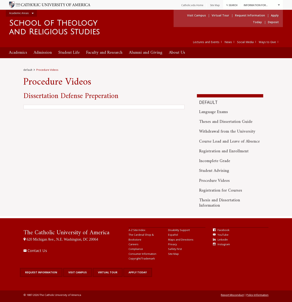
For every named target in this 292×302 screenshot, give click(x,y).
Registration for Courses (220, 190)
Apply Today (138, 272)
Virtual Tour (107, 272)
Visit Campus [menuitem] (196, 15)
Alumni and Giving (145, 52)
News (228, 42)
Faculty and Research (104, 52)
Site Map (173, 254)
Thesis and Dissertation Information (219, 202)
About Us (177, 52)
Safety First (175, 249)
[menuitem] (231, 5)
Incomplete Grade (214, 161)
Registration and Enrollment (224, 151)
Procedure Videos (47, 70)
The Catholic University (67, 232)
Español (173, 235)
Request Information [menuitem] (250, 15)
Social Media (245, 42)
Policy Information (257, 295)
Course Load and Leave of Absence (229, 141)
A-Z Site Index (137, 230)
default (27, 70)
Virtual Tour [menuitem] (220, 15)
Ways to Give (267, 42)
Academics (18, 52)
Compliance (136, 249)
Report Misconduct (232, 295)
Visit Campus (77, 272)
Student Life (69, 52)
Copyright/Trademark (142, 258)
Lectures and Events (206, 42)
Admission (43, 52)
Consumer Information (142, 254)
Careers (133, 244)
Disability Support (179, 230)
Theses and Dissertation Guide (225, 121)
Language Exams (213, 112)
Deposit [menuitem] (273, 22)
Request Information (41, 272)
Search (231, 5)
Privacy (172, 244)
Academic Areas (21, 13)
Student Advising (214, 170)
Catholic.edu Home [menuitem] (192, 5)
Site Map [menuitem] (215, 5)
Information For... (262, 5)
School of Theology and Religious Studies (54, 27)
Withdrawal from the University (227, 131)
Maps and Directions (180, 239)
